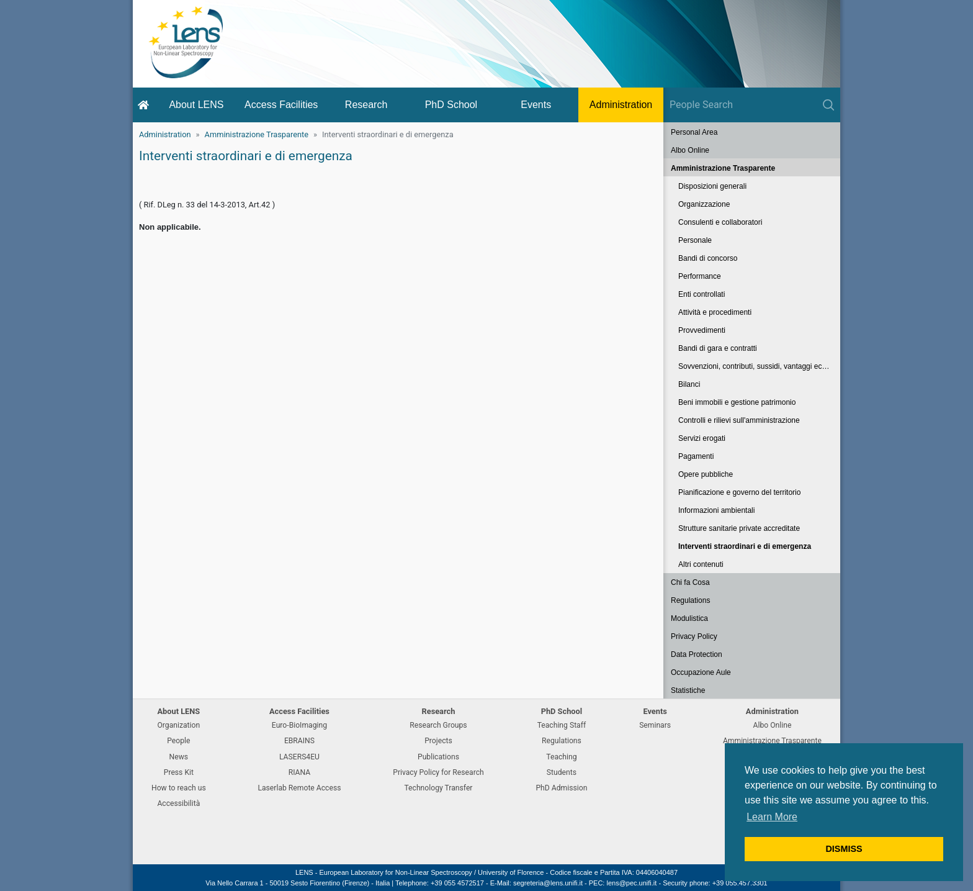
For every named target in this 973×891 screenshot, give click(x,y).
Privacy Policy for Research (438, 772)
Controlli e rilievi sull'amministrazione (739, 420)
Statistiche (688, 690)
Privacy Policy (694, 636)
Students (561, 772)
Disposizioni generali (712, 186)
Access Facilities (281, 104)
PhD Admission (561, 788)
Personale (695, 240)
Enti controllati (701, 294)
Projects (438, 740)
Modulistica (689, 618)
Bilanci (689, 384)
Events (536, 104)
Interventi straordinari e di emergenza (744, 546)
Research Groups (438, 725)
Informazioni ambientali (716, 510)
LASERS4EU (299, 757)
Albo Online (690, 150)
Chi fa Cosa (690, 582)
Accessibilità (178, 803)
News (179, 757)
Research (366, 104)
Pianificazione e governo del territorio (739, 492)
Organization (178, 725)
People (178, 740)
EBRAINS (299, 740)
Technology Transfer (438, 788)
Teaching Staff (561, 725)
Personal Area (694, 132)
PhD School (451, 104)
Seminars (655, 725)
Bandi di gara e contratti (717, 348)
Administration (621, 104)
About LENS (196, 104)
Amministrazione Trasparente (256, 134)
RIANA (300, 772)
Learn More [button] (772, 817)
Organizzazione (704, 204)
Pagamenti (696, 456)
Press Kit (179, 772)
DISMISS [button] (843, 849)
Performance (699, 276)
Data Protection (696, 654)
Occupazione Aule (701, 672)
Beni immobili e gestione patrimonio (737, 402)
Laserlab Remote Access (299, 788)
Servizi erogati (701, 438)
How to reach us (178, 788)
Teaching (561, 757)
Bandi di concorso (707, 258)
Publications (438, 757)
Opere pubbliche (705, 474)
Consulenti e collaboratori (720, 222)
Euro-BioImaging (299, 725)
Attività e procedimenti (714, 312)
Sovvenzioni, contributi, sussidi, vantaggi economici (759, 366)
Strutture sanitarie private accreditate (739, 528)
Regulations (690, 600)
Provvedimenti (701, 330)
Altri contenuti (701, 564)
